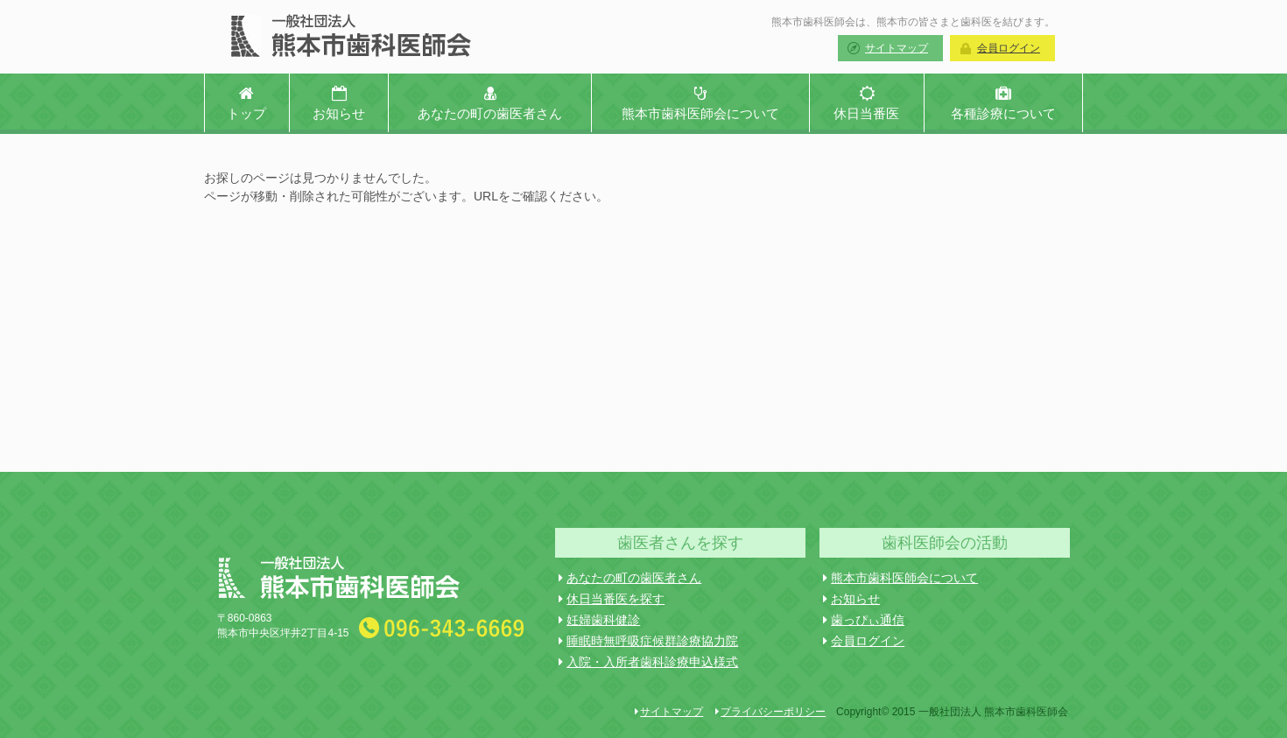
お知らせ (851, 599)
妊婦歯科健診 (599, 620)
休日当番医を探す (612, 599)
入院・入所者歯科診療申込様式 (648, 662)
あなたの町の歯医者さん (630, 578)
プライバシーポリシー (770, 712)
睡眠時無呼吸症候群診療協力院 (648, 641)
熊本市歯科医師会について (900, 578)
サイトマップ (896, 48)
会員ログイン (1008, 48)
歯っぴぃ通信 (863, 620)
